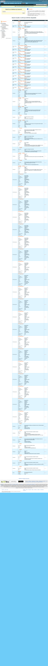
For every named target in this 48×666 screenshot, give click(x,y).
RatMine (33, 489)
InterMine (22, 484)
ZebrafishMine (42, 489)
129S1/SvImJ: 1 (4, 31)
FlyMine (27, 489)
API (20, 3)
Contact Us (46, 0)
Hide (46, 6)
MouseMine (29, 489)
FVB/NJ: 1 (3, 37)
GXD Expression (20, 186)
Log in (40, 0)
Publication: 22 (4, 27)
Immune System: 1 (4, 24)
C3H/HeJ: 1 (3, 33)
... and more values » (8, 38)
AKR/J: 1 (3, 32)
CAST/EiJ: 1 (3, 36)
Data (18, 3)
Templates (5, 3)
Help (41, 0)
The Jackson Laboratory (15, 484)
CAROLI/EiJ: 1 (4, 35)
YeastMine (38, 489)
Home (2, 3)
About (43, 0)
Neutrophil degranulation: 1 (5, 25)
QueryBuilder (12, 3)
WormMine (35, 489)
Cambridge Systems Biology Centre (31, 484)
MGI (10, 484)
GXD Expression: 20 (4, 28)
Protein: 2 (3, 29)
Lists (8, 3)
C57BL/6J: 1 (3, 34)
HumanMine (24, 490)
